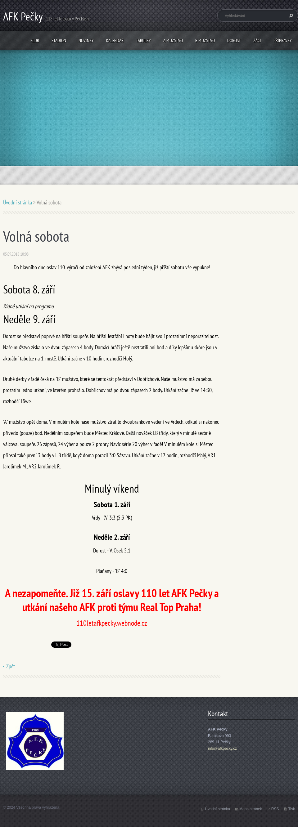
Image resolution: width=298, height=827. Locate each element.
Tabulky (143, 40)
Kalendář (115, 40)
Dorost (234, 40)
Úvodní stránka (17, 202)
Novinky (86, 40)
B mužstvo (205, 40)
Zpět (10, 666)
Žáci (257, 40)
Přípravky (282, 40)
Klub (34, 40)
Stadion (59, 40)
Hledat (290, 15)
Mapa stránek (250, 809)
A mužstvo (173, 40)
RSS (275, 809)
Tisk (291, 809)
